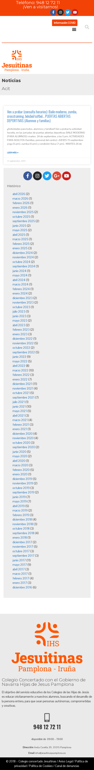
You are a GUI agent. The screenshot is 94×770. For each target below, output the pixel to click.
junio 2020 (19, 452)
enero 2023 (20, 334)
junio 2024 (19, 271)
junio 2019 (19, 497)
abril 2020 (19, 461)
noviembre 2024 (23, 257)
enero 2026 (20, 208)
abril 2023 (19, 325)
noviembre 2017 (23, 547)
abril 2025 (19, 235)
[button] (64, 23)
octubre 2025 (21, 217)
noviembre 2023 (23, 302)
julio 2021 (19, 402)
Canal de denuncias (67, 766)
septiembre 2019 (23, 492)
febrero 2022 (21, 375)
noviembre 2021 (23, 388)
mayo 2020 (20, 456)
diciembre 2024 (23, 253)
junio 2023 (19, 316)
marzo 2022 (20, 370)
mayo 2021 (20, 411)
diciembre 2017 (22, 542)
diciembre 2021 (22, 384)
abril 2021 (19, 416)
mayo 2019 (20, 501)
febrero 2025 (21, 244)
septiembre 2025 (24, 221)
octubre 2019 (21, 488)
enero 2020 (20, 474)
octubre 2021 (21, 393)
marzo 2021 (20, 420)
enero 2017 (20, 583)
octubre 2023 (21, 307)
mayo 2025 (20, 230)
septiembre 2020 (24, 447)
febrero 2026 (21, 203)
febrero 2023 (21, 330)
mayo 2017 (20, 565)
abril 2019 (19, 506)
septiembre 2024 (24, 266)
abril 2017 (19, 569)
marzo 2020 (20, 465)
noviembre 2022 (23, 343)
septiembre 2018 (23, 533)
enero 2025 (20, 248)
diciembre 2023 (23, 298)
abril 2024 (19, 280)
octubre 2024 (21, 262)
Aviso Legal (66, 761)
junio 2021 (19, 406)
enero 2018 (20, 538)
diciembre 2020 (23, 434)
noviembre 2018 (23, 524)
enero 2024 (20, 293)
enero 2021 (20, 429)
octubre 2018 (21, 528)
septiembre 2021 (23, 397)
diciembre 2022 (23, 339)
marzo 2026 (20, 199)
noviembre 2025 (23, 212)
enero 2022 (20, 379)
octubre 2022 (21, 348)
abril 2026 (19, 194)
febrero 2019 (21, 515)
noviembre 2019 (23, 483)
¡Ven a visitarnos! (40, 6)
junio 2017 (19, 560)
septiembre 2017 (23, 556)
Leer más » (12, 152)
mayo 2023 (20, 321)
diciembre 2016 (22, 587)
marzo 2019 (20, 510)
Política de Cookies (41, 766)
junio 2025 (19, 226)
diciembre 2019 (22, 479)
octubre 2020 (21, 443)
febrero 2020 (21, 470)
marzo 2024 (20, 284)
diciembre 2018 (22, 519)
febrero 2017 (21, 578)
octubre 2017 (21, 551)
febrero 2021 (21, 425)
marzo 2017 (20, 574)
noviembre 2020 (23, 438)
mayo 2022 (20, 361)
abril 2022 (19, 366)
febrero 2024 (21, 289)
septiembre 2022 (24, 352)
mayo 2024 (20, 275)
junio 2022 (19, 357)
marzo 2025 (20, 239)
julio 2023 (19, 311)
